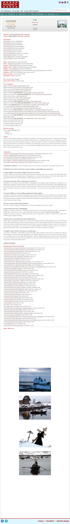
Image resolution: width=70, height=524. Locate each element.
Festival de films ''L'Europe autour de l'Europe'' (15, 282)
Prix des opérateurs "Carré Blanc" (12, 306)
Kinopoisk (16, 79)
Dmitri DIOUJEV (7, 43)
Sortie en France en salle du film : (12, 280)
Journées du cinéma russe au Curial (12, 272)
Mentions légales (63, 521)
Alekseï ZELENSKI (8, 58)
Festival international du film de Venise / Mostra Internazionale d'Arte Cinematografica (24, 316)
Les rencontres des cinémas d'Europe (12, 297)
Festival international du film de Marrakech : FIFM (16, 251)
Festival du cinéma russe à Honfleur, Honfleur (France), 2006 (24, 106)
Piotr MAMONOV (7, 50)
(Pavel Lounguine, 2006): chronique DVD (14, 155)
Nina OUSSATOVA (7, 51)
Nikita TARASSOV (7, 55)
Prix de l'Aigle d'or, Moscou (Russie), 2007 (20, 85)
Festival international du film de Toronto (13, 311)
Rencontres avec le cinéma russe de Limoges (14, 254)
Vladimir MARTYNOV (14, 65)
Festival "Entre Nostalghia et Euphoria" (13, 268)
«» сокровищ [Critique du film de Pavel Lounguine (18, 153)
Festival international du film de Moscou (13, 321)
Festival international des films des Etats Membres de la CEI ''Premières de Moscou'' (23, 263)
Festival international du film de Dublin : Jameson (15, 270)
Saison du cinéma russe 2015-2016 (12, 253)
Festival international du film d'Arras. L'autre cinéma (16, 273)
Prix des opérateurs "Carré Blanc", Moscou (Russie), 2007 (34, 104)
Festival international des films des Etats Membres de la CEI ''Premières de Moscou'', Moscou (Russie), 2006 (33, 111)
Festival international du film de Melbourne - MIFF (16, 289)
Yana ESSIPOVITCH (8, 44)
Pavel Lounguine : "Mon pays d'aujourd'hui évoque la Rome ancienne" (19, 160)
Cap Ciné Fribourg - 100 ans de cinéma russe (14, 285)
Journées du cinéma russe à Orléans (12, 294)
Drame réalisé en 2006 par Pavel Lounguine (14, 157)
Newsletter (50, 521)
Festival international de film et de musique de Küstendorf (17, 279)
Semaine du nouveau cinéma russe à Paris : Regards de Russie (18, 313)
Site (23, 80)
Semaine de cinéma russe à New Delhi (13, 299)
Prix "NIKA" (7, 304)
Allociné (8, 79)
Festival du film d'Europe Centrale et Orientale (15, 287)
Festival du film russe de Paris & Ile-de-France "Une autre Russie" (19, 248)
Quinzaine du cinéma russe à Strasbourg (13, 256)
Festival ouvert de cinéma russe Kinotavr (13, 325)
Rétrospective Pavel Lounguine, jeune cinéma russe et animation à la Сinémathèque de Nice (25, 266)
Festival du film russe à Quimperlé (12, 258)
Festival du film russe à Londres (11, 301)
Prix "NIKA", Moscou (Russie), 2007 (18, 96)
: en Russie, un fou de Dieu (10, 158)
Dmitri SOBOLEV (13, 36)
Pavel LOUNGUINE (11, 21)
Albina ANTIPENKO (14, 68)
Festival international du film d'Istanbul (13, 309)
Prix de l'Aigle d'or (8, 303)
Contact (41, 521)
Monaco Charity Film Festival (11, 277)
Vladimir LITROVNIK (18, 67)
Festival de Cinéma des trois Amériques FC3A (14, 291)
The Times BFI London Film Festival (12, 318)
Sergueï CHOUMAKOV (15, 70)
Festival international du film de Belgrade (13, 284)
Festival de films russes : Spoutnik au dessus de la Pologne (17, 261)
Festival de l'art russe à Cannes (11, 292)
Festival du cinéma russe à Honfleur (12, 315)
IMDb (12, 79)
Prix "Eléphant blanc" (9, 323)
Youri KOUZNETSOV (8, 48)
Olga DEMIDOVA (7, 41)
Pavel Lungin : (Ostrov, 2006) (12, 162)
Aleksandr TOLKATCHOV (14, 63)
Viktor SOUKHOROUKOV (9, 53)
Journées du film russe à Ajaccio (11, 260)
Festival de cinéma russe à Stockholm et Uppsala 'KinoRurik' (18, 308)
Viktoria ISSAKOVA (8, 46)
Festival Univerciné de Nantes (11, 296)
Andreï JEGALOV (12, 62)
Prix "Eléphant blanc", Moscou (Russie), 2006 (34, 118)
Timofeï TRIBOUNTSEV (9, 56)
